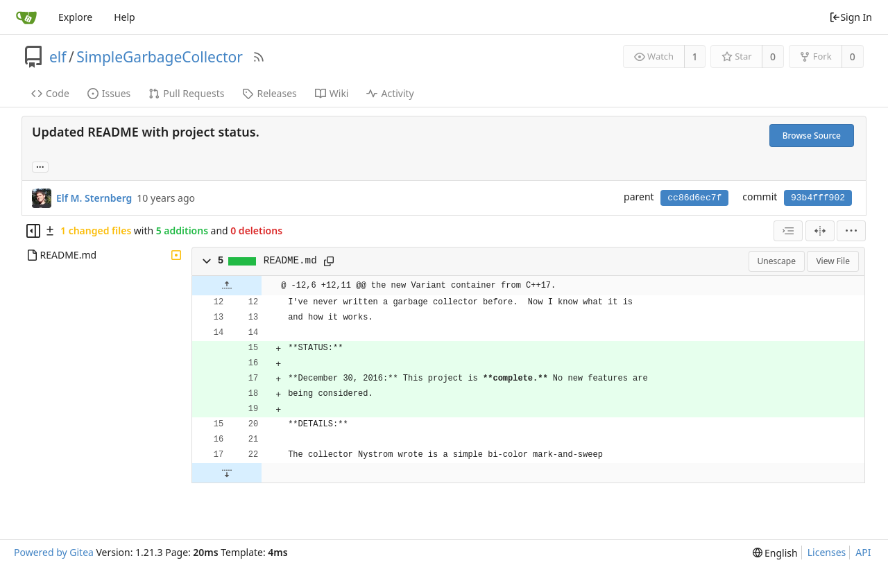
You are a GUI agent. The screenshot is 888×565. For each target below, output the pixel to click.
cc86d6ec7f (694, 198)
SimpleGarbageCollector (159, 57)
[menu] (851, 230)
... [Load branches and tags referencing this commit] (40, 166)
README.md (290, 260)
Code (50, 93)
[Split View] (820, 230)
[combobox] (788, 230)
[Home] (26, 17)
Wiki (332, 93)
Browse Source (812, 135)
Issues (108, 93)
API (863, 552)
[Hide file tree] (33, 230)
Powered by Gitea (54, 552)
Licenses (827, 552)
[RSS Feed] (259, 57)
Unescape (777, 261)
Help (124, 17)
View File (833, 261)
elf (58, 57)
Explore (75, 17)
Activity (389, 93)
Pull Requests (186, 93)
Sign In (850, 17)
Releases (269, 93)
